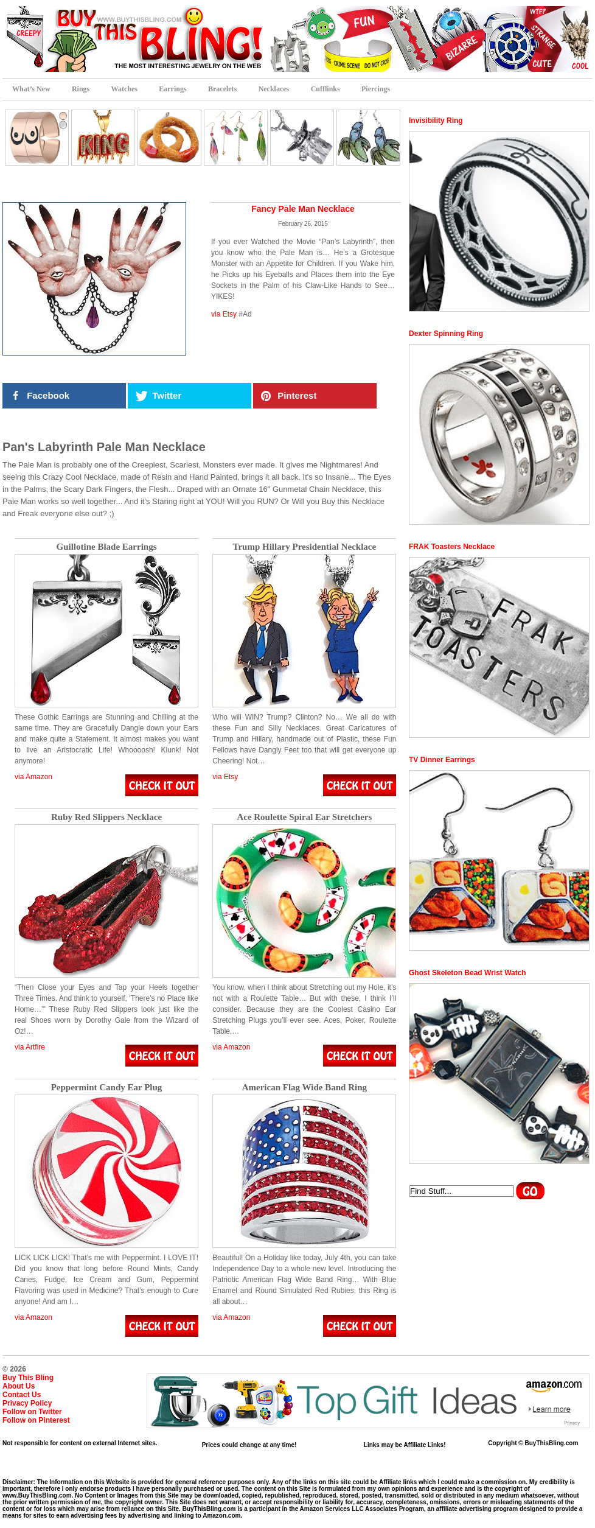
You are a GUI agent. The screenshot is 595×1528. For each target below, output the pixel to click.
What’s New (31, 89)
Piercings (375, 89)
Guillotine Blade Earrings (106, 547)
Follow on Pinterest (36, 1420)
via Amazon (33, 777)
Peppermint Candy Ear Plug (106, 1087)
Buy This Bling (28, 1377)
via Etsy (224, 314)
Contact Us (21, 1394)
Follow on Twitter (32, 1411)
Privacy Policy (27, 1403)
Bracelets (222, 89)
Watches (124, 89)
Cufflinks (325, 89)
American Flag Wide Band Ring (304, 1087)
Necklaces (274, 89)
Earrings (172, 89)
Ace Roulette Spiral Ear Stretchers (304, 817)
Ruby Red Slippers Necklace (106, 817)
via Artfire (30, 1047)
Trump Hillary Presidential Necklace (305, 547)
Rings (80, 89)
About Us (18, 1386)
